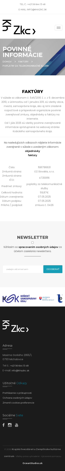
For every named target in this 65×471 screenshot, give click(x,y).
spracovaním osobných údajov (39, 247)
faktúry (32, 155)
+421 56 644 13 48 (36, 4)
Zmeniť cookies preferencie (18, 402)
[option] (20, 298)
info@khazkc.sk (37, 9)
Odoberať (52, 269)
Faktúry (23, 61)
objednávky (32, 151)
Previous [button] (4, 298)
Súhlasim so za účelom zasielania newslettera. (32, 249)
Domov (7, 61)
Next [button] (60, 298)
